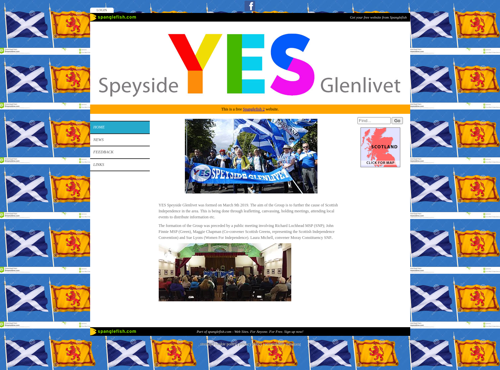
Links (98, 164)
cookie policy (225, 343)
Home (99, 127)
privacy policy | (251, 343)
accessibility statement (283, 343)
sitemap (205, 343)
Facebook (250, 6)
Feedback (103, 152)
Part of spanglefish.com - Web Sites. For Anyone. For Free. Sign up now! (249, 331)
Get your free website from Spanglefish (378, 17)
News (98, 139)
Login (102, 10)
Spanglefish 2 (254, 109)
